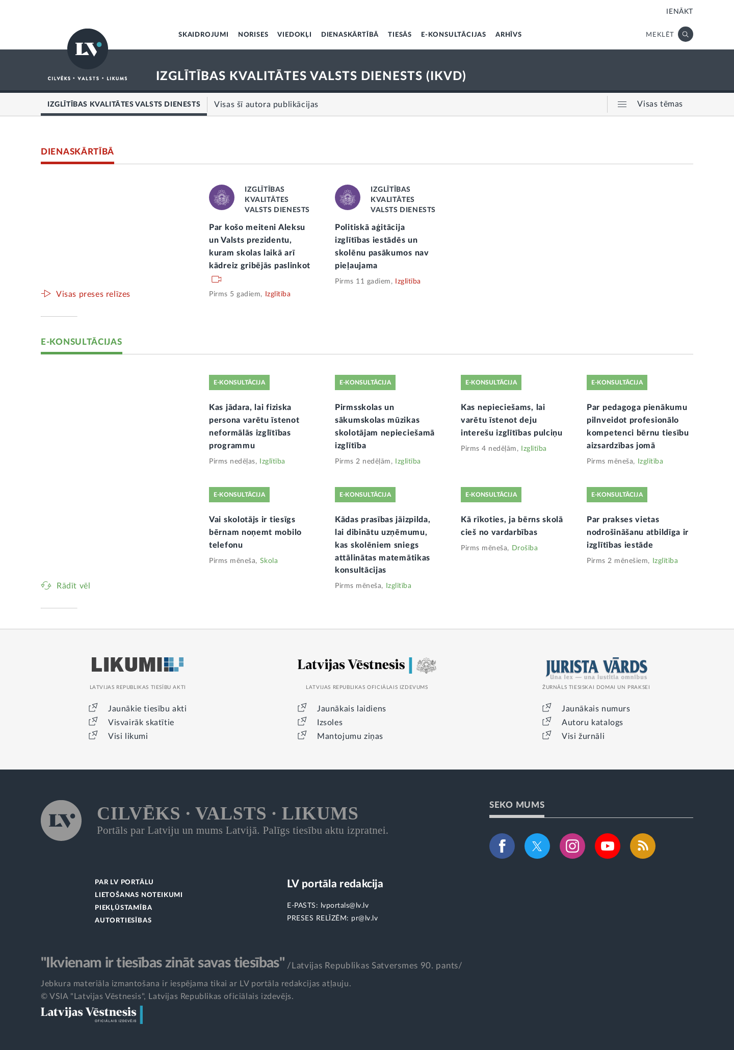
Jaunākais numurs (596, 709)
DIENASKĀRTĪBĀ (350, 35)
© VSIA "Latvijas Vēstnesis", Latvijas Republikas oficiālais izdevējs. (167, 996)
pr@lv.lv (364, 918)
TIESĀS (400, 35)
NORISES (253, 35)
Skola (269, 561)
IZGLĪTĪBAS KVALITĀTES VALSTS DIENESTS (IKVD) (311, 76)
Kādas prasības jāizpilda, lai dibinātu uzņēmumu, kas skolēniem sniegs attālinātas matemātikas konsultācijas (383, 545)
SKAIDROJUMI (203, 35)
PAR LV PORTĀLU (124, 882)
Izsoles (330, 723)
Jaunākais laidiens (351, 709)
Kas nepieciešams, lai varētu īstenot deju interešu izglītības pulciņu (512, 420)
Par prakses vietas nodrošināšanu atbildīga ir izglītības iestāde (638, 532)
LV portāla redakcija (335, 884)
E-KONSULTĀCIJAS (453, 35)
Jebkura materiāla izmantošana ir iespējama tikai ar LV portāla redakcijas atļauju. (196, 984)
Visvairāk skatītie (141, 723)
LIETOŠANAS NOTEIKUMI (139, 895)
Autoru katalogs (592, 723)
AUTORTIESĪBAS (123, 920)
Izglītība (278, 294)
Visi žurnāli (583, 736)
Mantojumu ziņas (350, 736)
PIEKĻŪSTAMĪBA (123, 908)
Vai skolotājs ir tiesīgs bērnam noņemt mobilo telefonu (255, 532)
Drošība (525, 548)
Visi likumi (128, 736)
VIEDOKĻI (294, 35)
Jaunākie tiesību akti (147, 709)
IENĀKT (679, 11)
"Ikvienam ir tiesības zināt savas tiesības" (162, 963)
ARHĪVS (508, 35)
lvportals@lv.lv (345, 905)
